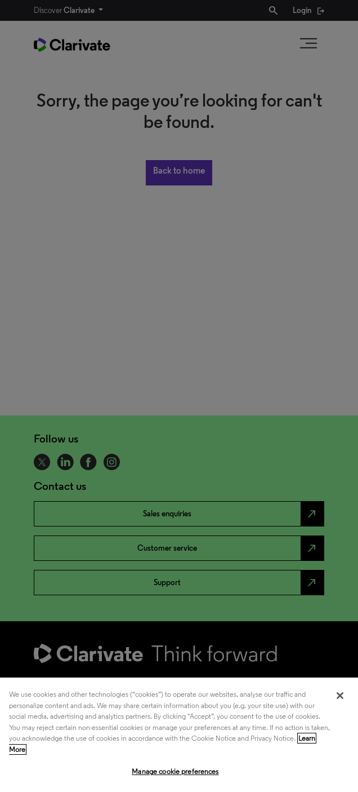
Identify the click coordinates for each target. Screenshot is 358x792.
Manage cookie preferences (175, 771)
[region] (179, 735)
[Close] (340, 695)
